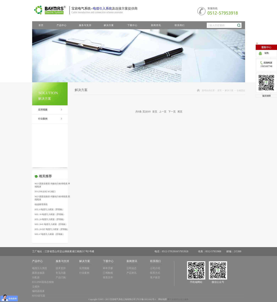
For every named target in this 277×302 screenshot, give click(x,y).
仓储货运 (241, 90)
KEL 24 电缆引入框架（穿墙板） (50, 219)
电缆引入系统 (102, 8)
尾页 (179, 111)
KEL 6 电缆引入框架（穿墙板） (49, 209)
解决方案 (229, 90)
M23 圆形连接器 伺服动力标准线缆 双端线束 (52, 198)
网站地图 (162, 299)
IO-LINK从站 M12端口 (45, 191)
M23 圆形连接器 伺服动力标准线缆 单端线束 (52, 185)
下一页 (172, 111)
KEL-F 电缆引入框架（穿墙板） (50, 234)
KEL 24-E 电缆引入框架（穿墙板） (51, 224)
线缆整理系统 (41, 204)
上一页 (162, 111)
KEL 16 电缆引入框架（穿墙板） (50, 214)
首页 (41, 25)
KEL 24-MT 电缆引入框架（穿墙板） (52, 229)
